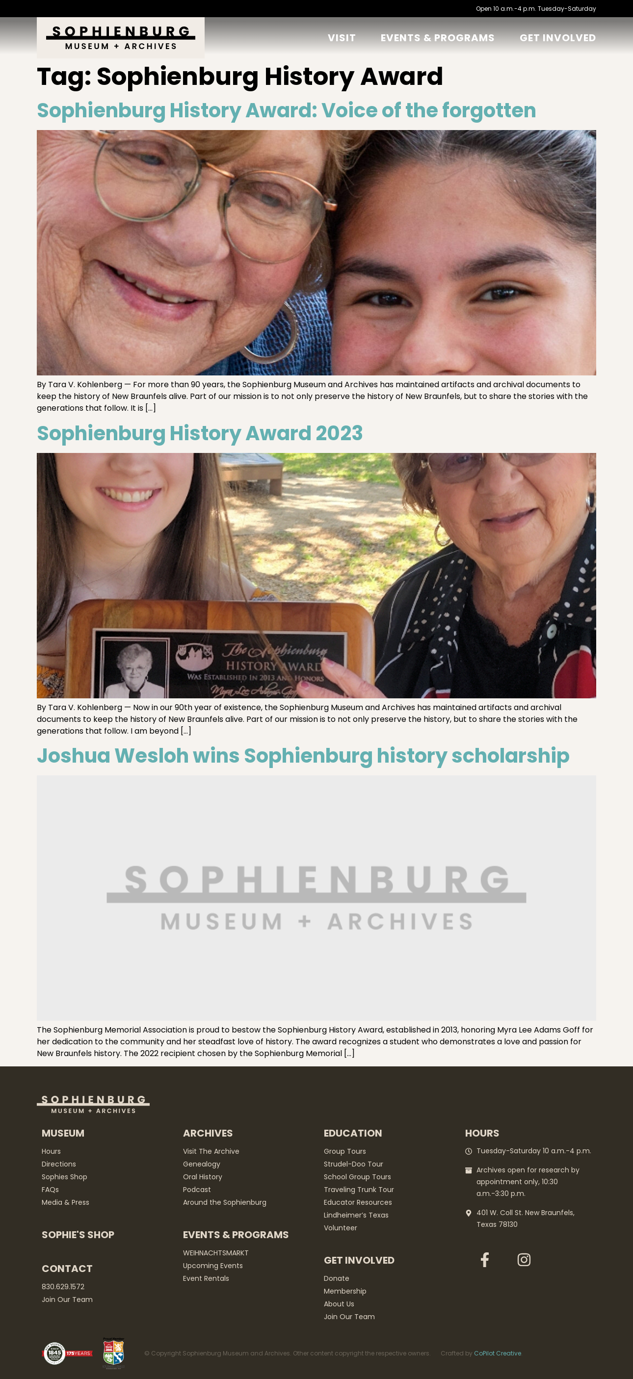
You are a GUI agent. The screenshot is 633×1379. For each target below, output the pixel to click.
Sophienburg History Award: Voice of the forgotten (286, 110)
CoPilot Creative (497, 1353)
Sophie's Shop (78, 1235)
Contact (67, 1268)
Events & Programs (438, 38)
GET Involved (558, 38)
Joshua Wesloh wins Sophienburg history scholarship (303, 755)
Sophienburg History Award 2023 (200, 433)
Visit (342, 38)
